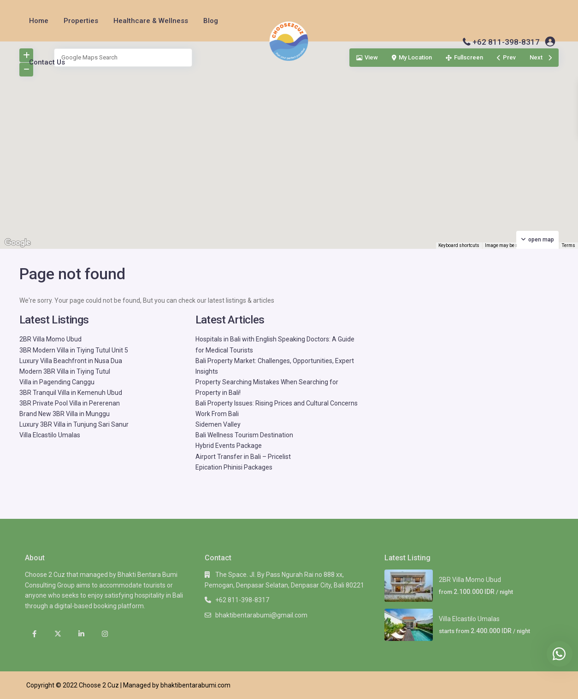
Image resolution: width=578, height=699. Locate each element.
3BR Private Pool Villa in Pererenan (69, 403)
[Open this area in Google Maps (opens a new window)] (17, 243)
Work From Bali (217, 413)
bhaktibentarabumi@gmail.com (261, 615)
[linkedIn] (81, 634)
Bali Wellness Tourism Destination (244, 435)
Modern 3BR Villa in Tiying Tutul (64, 371)
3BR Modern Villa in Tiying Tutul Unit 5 (73, 350)
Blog (210, 21)
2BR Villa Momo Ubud (50, 339)
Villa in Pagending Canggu (56, 382)
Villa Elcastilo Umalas (49, 435)
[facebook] (34, 634)
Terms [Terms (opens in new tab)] (568, 245)
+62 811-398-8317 (506, 42)
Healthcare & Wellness (150, 21)
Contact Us (47, 62)
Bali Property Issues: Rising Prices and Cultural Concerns (276, 403)
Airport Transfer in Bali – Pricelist (243, 456)
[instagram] (104, 634)
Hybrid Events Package (228, 445)
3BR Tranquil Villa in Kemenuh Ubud (70, 392)
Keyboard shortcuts (458, 245)
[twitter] (57, 634)
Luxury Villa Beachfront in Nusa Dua (70, 360)
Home (38, 21)
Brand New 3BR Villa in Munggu (64, 413)
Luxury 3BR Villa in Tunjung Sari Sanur (74, 424)
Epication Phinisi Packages (233, 467)
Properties (81, 21)
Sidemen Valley (218, 424)
